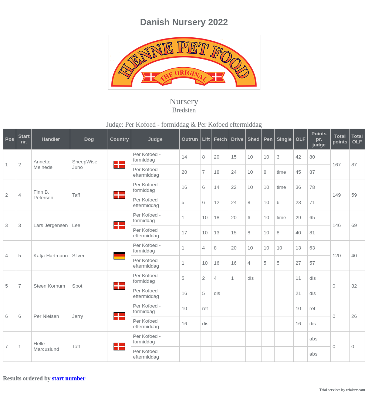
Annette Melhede (43, 164)
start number (68, 378)
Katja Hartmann (51, 255)
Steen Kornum (49, 286)
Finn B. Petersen (43, 194)
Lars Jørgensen (51, 225)
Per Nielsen (46, 316)
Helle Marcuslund (46, 346)
